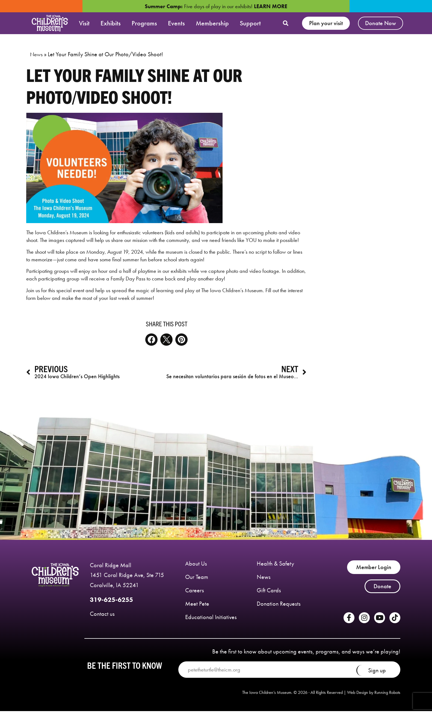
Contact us (102, 617)
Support (250, 23)
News (36, 57)
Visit (84, 23)
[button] (285, 23)
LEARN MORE (270, 6)
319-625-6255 (111, 602)
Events (176, 23)
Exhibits (110, 23)
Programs (144, 23)
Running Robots (387, 695)
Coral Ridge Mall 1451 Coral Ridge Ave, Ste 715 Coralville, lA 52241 (127, 578)
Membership (212, 23)
